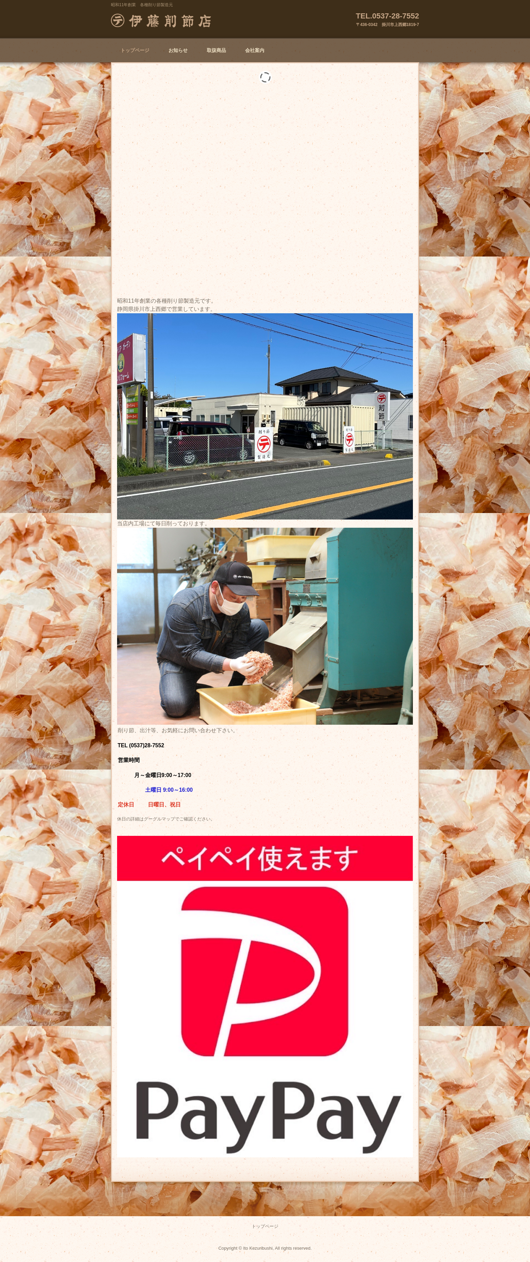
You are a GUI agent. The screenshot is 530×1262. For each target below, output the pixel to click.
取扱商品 (216, 50)
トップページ (135, 50)
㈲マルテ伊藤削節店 (163, 20)
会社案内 (254, 50)
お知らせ (178, 50)
